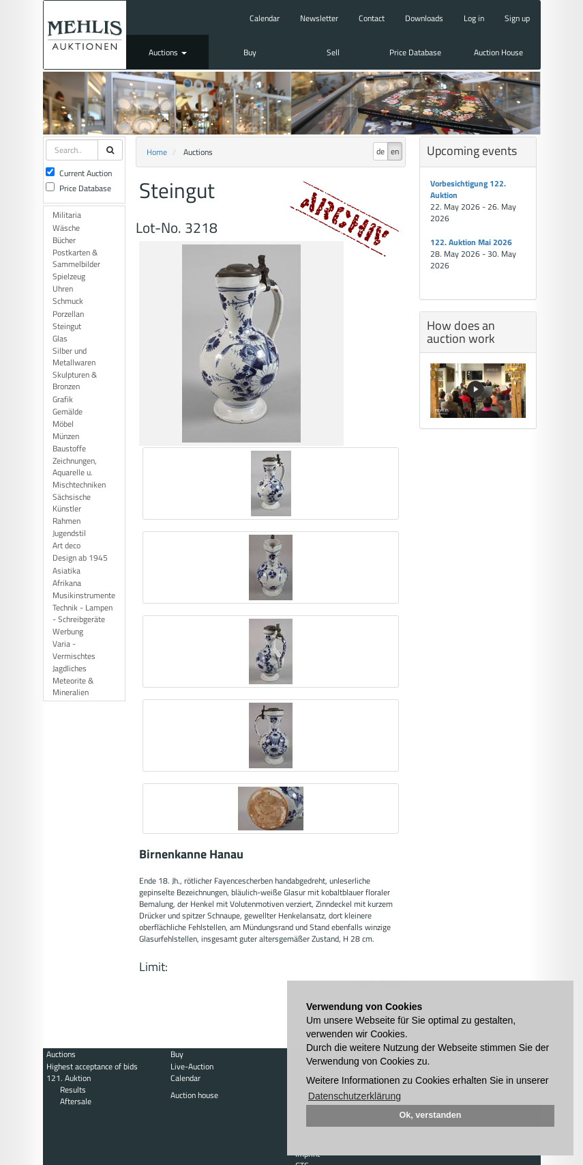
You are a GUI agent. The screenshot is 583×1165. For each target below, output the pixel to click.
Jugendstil (69, 533)
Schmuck (68, 300)
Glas (60, 338)
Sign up (517, 18)
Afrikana (67, 582)
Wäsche (66, 227)
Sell (333, 52)
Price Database (415, 52)
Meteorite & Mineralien (73, 686)
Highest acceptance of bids (92, 1066)
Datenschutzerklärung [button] (354, 1096)
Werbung (68, 631)
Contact (372, 18)
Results (73, 1089)
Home (157, 151)
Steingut (67, 326)
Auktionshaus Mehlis (85, 35)
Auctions (168, 52)
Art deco (66, 545)
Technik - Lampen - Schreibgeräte (83, 613)
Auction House (498, 52)
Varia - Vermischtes (74, 649)
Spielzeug (69, 276)
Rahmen (66, 520)
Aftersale (75, 1101)
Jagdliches (70, 668)
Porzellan (68, 313)
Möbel (63, 423)
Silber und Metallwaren (74, 356)
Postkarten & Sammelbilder (76, 258)
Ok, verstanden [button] (431, 1115)
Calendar (265, 18)
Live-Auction (191, 1066)
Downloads (424, 18)
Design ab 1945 (80, 557)
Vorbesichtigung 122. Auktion (468, 189)
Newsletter (319, 18)
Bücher (64, 240)
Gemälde (68, 411)
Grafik (63, 399)
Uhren (63, 288)
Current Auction (79, 173)
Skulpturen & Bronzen (75, 380)
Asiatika (66, 570)
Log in (474, 18)
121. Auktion (68, 1077)
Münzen (66, 436)
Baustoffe (69, 448)
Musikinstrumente (84, 595)
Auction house (194, 1095)
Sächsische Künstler (72, 502)
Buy (249, 52)
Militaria (67, 214)
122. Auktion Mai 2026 (471, 242)
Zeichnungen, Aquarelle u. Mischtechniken (79, 472)
